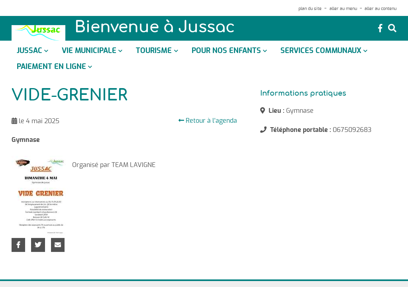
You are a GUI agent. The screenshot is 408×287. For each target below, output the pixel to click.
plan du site (310, 8)
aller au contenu (380, 8)
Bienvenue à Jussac (155, 27)
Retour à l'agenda (207, 120)
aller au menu (343, 8)
